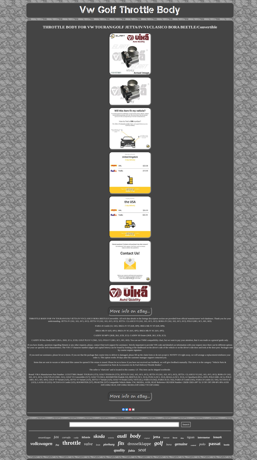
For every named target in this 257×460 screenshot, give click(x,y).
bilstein (86, 437)
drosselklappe (139, 443)
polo (202, 444)
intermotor (204, 437)
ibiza (182, 438)
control (193, 445)
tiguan (190, 437)
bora (169, 444)
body (135, 436)
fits (121, 443)
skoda (99, 436)
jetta (156, 437)
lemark (217, 437)
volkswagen (41, 443)
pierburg (109, 444)
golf (158, 443)
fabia (131, 450)
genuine (181, 444)
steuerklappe (44, 437)
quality (119, 450)
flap (57, 445)
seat (142, 449)
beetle (226, 445)
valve (88, 444)
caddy (76, 438)
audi (122, 436)
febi (56, 437)
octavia (111, 438)
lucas (175, 437)
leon (98, 444)
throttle (71, 443)
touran (166, 437)
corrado (66, 437)
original (147, 438)
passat (214, 443)
